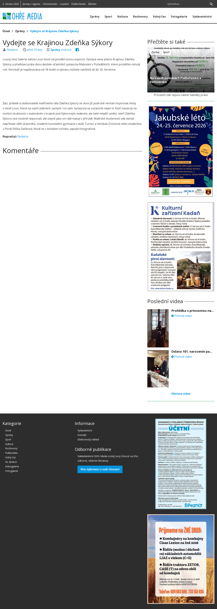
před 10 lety (34, 50)
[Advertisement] (72, 87)
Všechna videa (180, 394)
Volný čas (159, 16)
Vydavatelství (202, 16)
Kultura (122, 16)
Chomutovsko (50, 4)
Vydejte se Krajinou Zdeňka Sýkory (54, 31)
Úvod (6, 31)
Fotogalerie (179, 16)
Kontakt (81, 435)
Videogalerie (12, 466)
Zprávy (94, 16)
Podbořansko (78, 4)
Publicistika (11, 452)
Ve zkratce (11, 462)
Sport (108, 16)
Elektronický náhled (88, 439)
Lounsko (64, 4)
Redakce (12, 50)
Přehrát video (181, 316)
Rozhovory (140, 16)
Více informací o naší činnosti (100, 469)
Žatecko (92, 4)
